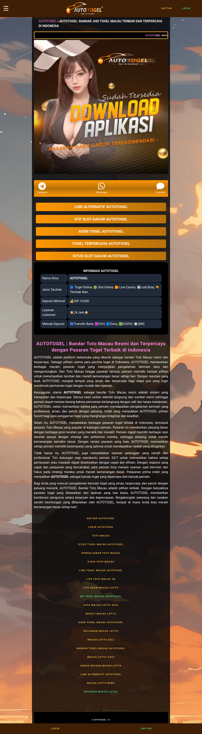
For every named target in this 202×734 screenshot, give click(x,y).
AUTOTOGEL (47, 21)
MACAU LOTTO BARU (101, 683)
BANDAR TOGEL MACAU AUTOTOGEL (101, 648)
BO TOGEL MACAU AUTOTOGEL (101, 596)
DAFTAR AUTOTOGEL (101, 518)
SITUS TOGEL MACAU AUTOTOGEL (101, 544)
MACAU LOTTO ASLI (101, 640)
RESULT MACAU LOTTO (101, 614)
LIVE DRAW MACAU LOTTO (101, 588)
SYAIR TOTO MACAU (101, 562)
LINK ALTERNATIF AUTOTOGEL (101, 674)
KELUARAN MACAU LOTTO (101, 631)
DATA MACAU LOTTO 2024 (101, 605)
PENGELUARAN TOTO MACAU (101, 553)
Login (186, 8)
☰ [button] (6, 8)
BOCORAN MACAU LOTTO (101, 692)
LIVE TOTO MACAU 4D (101, 579)
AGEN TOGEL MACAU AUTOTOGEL (101, 622)
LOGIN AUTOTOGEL (101, 527)
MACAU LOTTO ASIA (101, 657)
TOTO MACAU (101, 536)
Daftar (167, 8)
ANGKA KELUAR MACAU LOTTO (101, 666)
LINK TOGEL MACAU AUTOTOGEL (101, 570)
